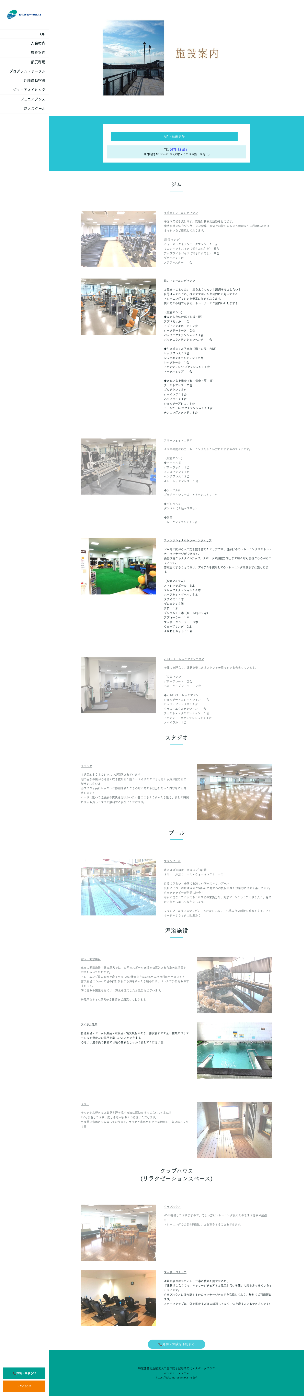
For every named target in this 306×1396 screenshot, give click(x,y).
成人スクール (34, 108)
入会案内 (38, 43)
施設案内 (38, 52)
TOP (41, 34)
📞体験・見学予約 (24, 1373)
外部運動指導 (34, 80)
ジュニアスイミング (29, 90)
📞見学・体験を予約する (176, 1351)
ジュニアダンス (32, 99)
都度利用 (38, 62)
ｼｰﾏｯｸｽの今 (24, 1386)
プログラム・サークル (27, 71)
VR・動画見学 (174, 136)
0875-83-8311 (179, 149)
